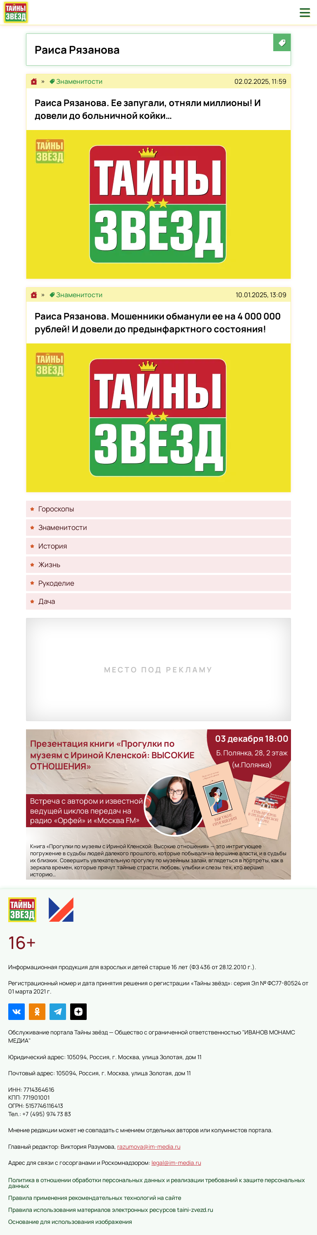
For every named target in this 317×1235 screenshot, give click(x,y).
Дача (46, 601)
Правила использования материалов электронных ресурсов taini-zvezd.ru (110, 1210)
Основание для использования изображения (70, 1222)
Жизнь (49, 564)
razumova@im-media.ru (148, 1146)
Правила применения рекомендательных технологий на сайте (94, 1198)
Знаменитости (79, 81)
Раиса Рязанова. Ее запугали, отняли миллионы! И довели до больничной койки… (158, 204)
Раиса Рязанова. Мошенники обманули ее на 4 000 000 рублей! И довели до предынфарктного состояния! (158, 417)
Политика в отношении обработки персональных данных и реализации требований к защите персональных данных (156, 1183)
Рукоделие (56, 583)
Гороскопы (56, 508)
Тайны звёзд (16, 12)
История (52, 546)
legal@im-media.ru (176, 1162)
